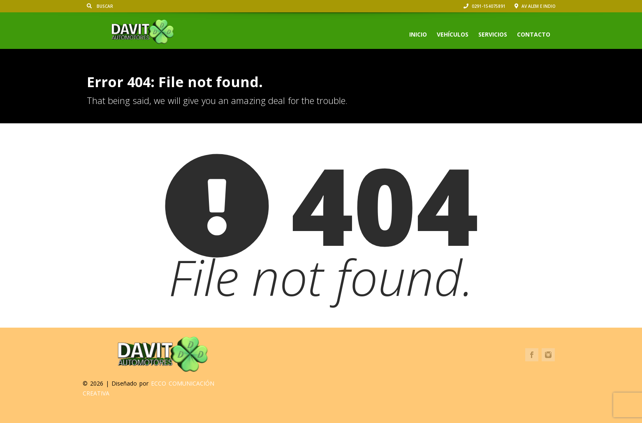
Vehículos (452, 34)
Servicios (492, 34)
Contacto (533, 34)
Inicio (418, 34)
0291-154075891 (484, 6)
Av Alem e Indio (535, 6)
